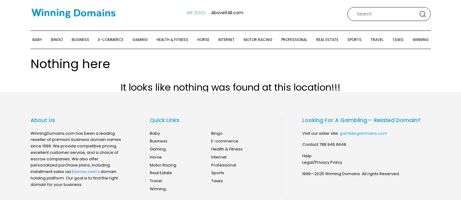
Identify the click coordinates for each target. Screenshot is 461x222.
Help (307, 156)
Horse (203, 39)
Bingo (57, 39)
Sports (354, 39)
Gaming (140, 39)
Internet (226, 39)
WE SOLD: (196, 13)
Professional (294, 39)
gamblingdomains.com (363, 133)
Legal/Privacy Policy (322, 162)
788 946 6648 (332, 144)
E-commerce (111, 39)
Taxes (398, 39)
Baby (37, 39)
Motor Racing (258, 39)
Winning (421, 39)
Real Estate (327, 39)
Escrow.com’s (86, 172)
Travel (377, 39)
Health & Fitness (172, 39)
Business (80, 39)
